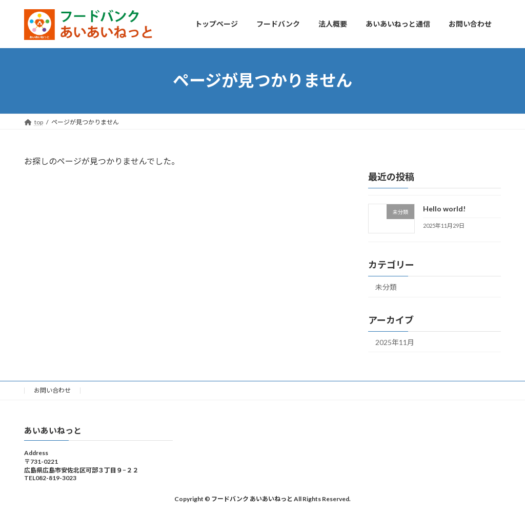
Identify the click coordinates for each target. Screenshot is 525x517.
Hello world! (444, 208)
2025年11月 (394, 341)
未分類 (386, 286)
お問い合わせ (52, 390)
